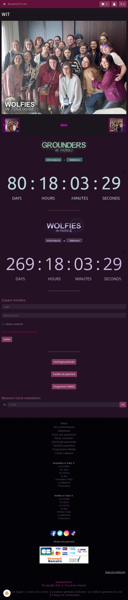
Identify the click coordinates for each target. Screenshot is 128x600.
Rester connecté (12, 324)
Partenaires (64, 485)
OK (123, 404)
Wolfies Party (64, 511)
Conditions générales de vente (106, 591)
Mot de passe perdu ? (28, 332)
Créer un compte (9, 332)
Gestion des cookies (38, 591)
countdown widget (64, 185)
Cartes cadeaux (64, 453)
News (64, 423)
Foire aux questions (64, 434)
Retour (64, 125)
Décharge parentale (64, 361)
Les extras (64, 472)
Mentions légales (15, 591)
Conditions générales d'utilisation (69, 591)
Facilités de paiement (64, 374)
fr (121, 4)
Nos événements (64, 427)
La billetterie (64, 482)
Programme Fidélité (64, 386)
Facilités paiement (64, 445)
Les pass (64, 469)
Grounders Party (64, 479)
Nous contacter (64, 438)
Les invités (64, 466)
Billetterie (64, 431)
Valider (6, 339)
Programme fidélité (64, 449)
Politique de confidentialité (65, 595)
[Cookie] (7, 593)
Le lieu (64, 476)
